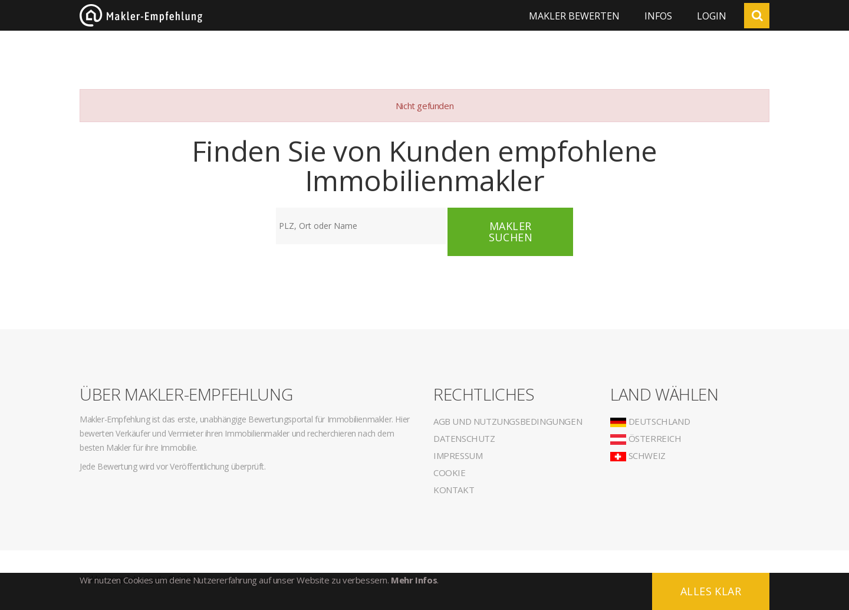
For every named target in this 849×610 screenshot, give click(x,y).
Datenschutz (464, 438)
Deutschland (650, 421)
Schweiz (638, 455)
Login (711, 15)
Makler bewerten (574, 15)
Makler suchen (510, 231)
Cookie (449, 472)
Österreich (646, 438)
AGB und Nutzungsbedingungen (507, 421)
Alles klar (710, 591)
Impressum (457, 455)
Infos (658, 15)
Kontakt (453, 490)
